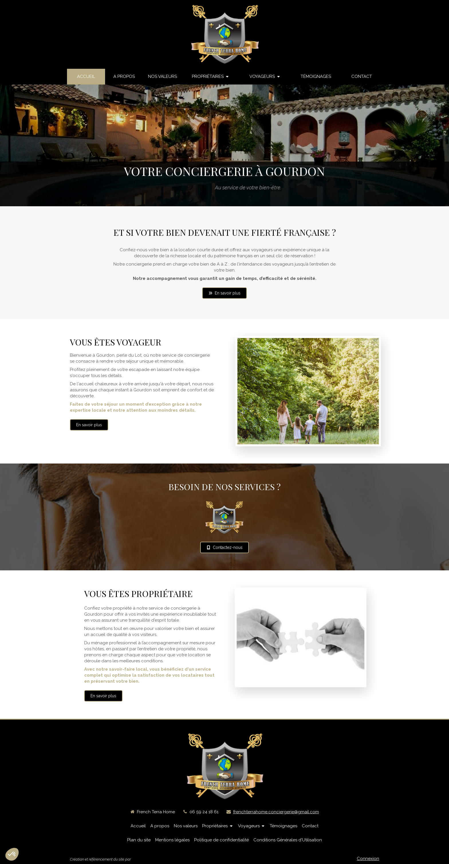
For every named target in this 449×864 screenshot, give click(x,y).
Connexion (368, 858)
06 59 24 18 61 (204, 811)
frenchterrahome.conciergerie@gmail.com (276, 811)
